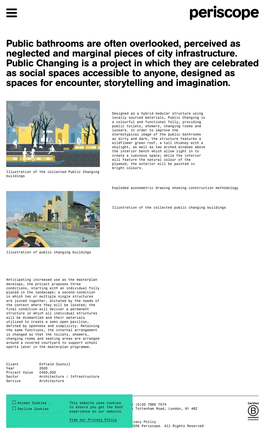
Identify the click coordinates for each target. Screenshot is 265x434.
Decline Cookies (33, 409)
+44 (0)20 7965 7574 (146, 404)
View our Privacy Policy (93, 419)
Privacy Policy (141, 422)
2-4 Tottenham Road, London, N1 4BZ (162, 408)
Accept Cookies (32, 403)
